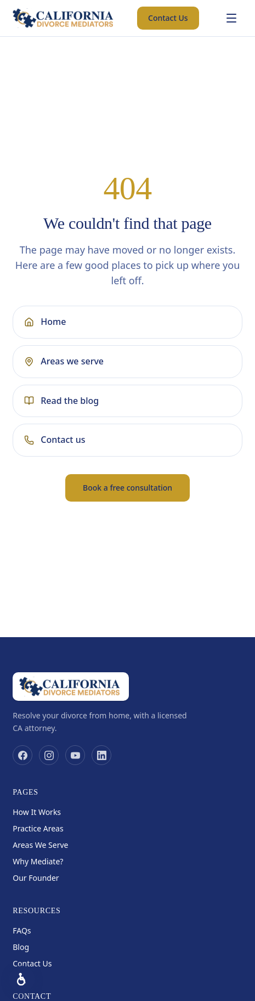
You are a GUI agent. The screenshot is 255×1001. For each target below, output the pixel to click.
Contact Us (168, 18)
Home (45, 322)
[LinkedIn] (101, 755)
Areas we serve (64, 361)
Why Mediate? (38, 861)
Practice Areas (38, 828)
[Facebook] (22, 755)
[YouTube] (75, 755)
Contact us (54, 440)
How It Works (37, 812)
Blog (21, 947)
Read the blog (61, 401)
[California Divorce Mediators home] (64, 18)
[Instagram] (49, 755)
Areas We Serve (40, 845)
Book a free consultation (127, 487)
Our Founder (36, 878)
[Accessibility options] (22, 979)
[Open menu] (231, 18)
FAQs (22, 930)
